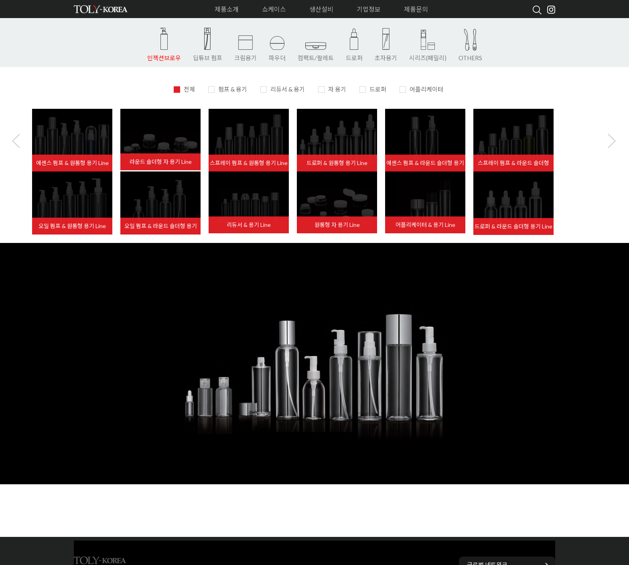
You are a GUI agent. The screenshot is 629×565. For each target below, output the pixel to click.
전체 (184, 89)
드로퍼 (354, 57)
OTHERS (470, 57)
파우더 (277, 57)
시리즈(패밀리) (427, 57)
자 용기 (332, 89)
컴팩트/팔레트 (316, 57)
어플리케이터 (421, 89)
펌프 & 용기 (227, 89)
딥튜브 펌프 (207, 57)
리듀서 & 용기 (282, 89)
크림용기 (245, 57)
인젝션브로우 (164, 57)
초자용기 (386, 57)
